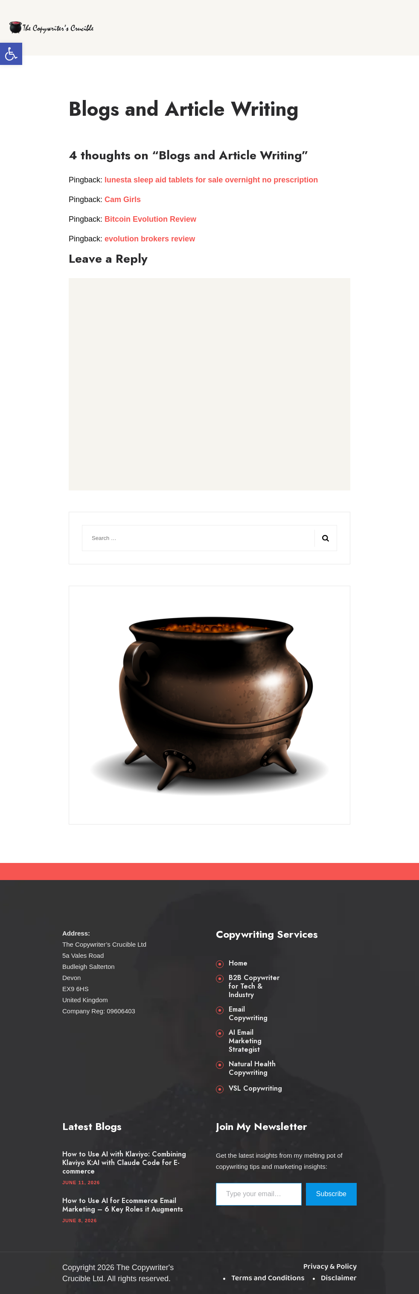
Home (238, 963)
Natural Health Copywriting (252, 1068)
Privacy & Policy (330, 1267)
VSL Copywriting (255, 1088)
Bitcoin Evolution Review (150, 219)
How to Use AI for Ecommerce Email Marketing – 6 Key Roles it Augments (122, 1205)
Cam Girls (123, 199)
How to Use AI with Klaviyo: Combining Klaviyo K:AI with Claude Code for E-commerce (124, 1163)
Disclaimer (339, 1278)
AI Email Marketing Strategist (245, 1041)
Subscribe (331, 1193)
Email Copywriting (248, 1013)
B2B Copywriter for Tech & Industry (254, 986)
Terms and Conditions (267, 1278)
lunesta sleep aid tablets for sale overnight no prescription (211, 180)
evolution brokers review (150, 239)
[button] (11, 54)
